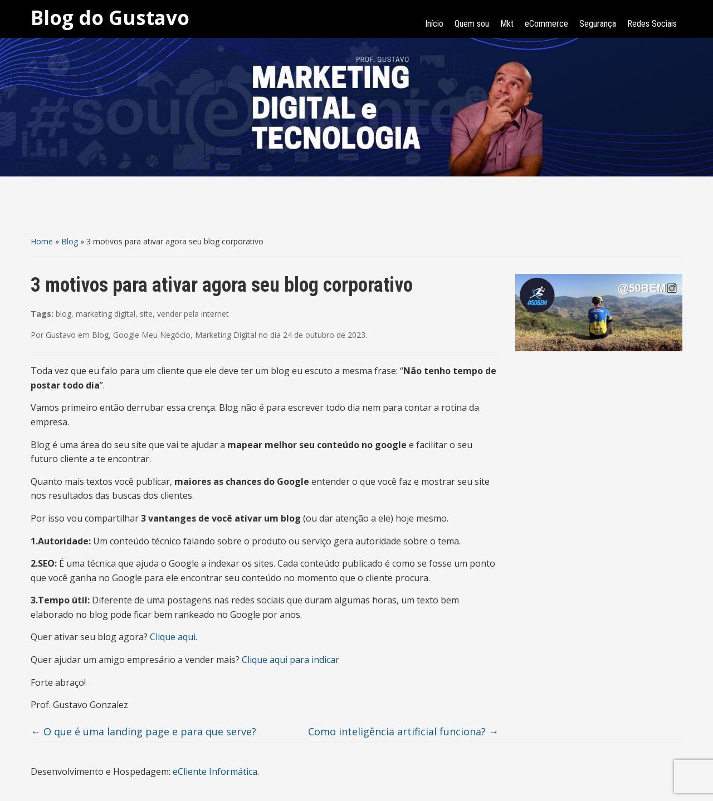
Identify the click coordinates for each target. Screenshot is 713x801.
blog (63, 313)
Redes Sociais (652, 23)
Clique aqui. (173, 637)
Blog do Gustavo (110, 17)
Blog (69, 241)
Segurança (597, 23)
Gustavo (61, 335)
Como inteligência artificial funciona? (403, 731)
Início (434, 23)
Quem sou (472, 23)
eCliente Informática (215, 771)
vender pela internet (193, 313)
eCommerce (546, 23)
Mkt (507, 23)
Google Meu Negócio (152, 335)
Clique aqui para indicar (290, 659)
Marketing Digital (225, 335)
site (146, 313)
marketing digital (105, 313)
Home (42, 241)
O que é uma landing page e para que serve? (143, 731)
